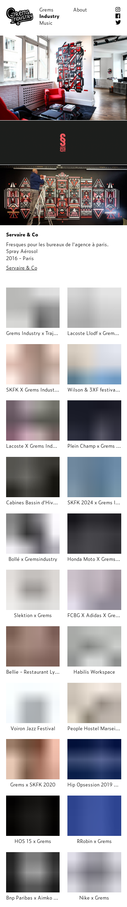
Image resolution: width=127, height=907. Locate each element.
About (80, 9)
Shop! (79, 16)
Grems (46, 9)
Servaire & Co (21, 267)
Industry (49, 16)
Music (45, 22)
